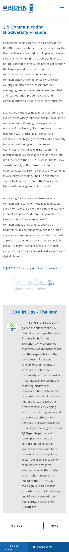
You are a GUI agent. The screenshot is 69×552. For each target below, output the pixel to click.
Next (54, 525)
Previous (15, 525)
